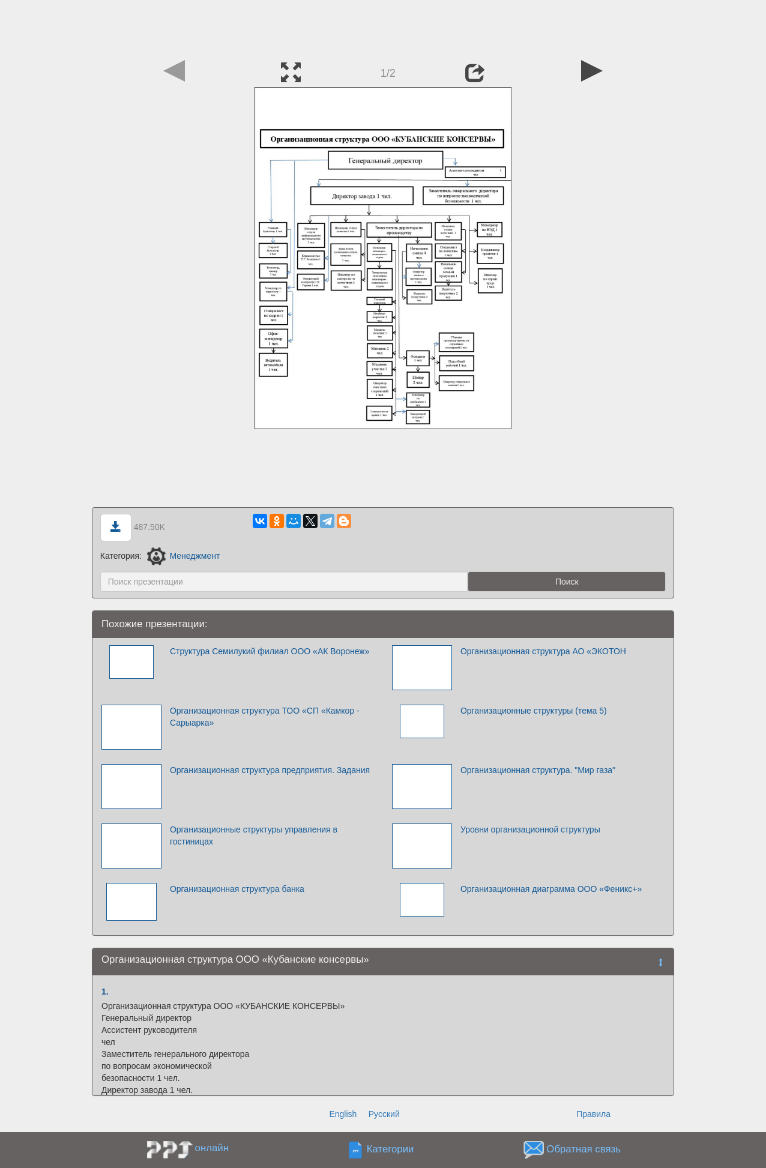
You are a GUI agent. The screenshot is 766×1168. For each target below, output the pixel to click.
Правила (593, 1114)
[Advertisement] (383, 27)
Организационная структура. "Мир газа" (537, 770)
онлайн (212, 1148)
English (343, 1114)
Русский (384, 1114)
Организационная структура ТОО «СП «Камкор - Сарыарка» (265, 716)
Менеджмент (183, 556)
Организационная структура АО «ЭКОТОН (543, 651)
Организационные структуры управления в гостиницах (253, 835)
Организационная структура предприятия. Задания (270, 770)
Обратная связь (583, 1149)
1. (105, 991)
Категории (390, 1149)
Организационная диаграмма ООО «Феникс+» (551, 889)
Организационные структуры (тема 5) (533, 710)
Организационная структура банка (237, 889)
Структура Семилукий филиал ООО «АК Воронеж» (270, 651)
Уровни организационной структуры (530, 829)
